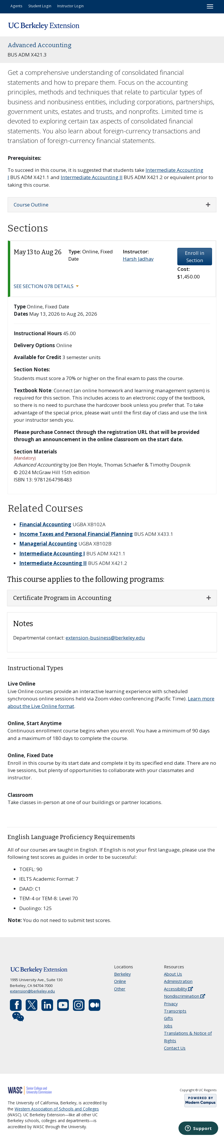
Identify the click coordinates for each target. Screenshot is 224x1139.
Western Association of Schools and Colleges (57, 1109)
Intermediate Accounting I (52, 553)
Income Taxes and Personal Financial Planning (76, 534)
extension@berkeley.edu (32, 991)
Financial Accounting (45, 524)
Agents (16, 5)
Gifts (168, 1018)
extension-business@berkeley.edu (105, 637)
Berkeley (122, 974)
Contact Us (175, 1048)
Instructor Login (70, 5)
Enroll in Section (194, 257)
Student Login (39, 5)
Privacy (171, 1003)
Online (120, 981)
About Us (173, 974)
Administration (178, 981)
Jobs (168, 1026)
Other (119, 989)
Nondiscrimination (184, 996)
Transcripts (175, 1011)
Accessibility (178, 989)
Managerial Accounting (48, 543)
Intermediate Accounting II (92, 177)
